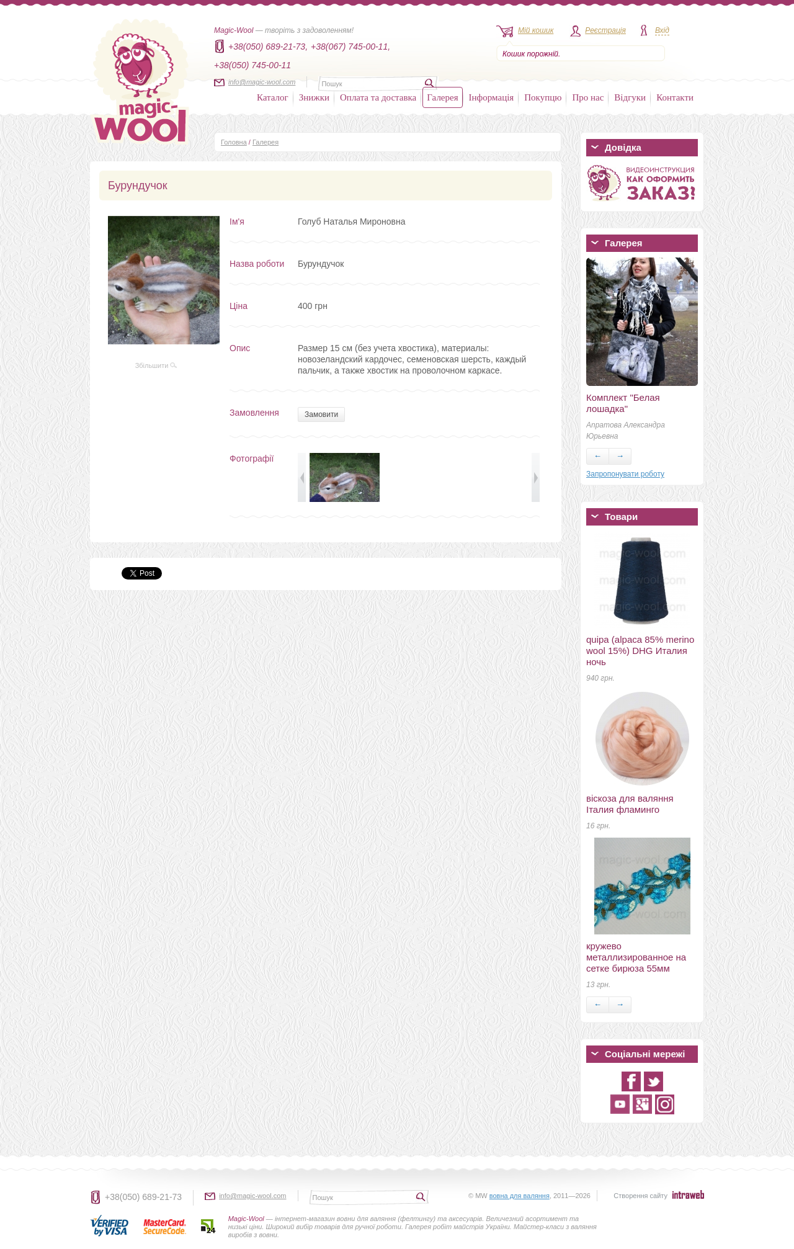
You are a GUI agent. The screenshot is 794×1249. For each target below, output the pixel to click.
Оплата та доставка (378, 97)
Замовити (321, 414)
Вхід (662, 30)
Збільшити (156, 365)
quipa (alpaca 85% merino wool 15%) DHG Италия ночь (640, 650)
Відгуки (630, 97)
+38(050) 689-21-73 (143, 1197)
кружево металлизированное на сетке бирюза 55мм (636, 957)
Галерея (442, 97)
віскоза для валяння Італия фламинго (630, 804)
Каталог (272, 97)
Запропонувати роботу (625, 474)
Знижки (314, 97)
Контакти (675, 97)
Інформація (491, 97)
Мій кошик (535, 30)
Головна (234, 142)
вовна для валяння (519, 1195)
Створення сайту (640, 1195)
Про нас (588, 97)
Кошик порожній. (531, 54)
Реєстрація (605, 30)
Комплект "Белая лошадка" (623, 403)
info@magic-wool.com (261, 82)
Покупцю (542, 97)
